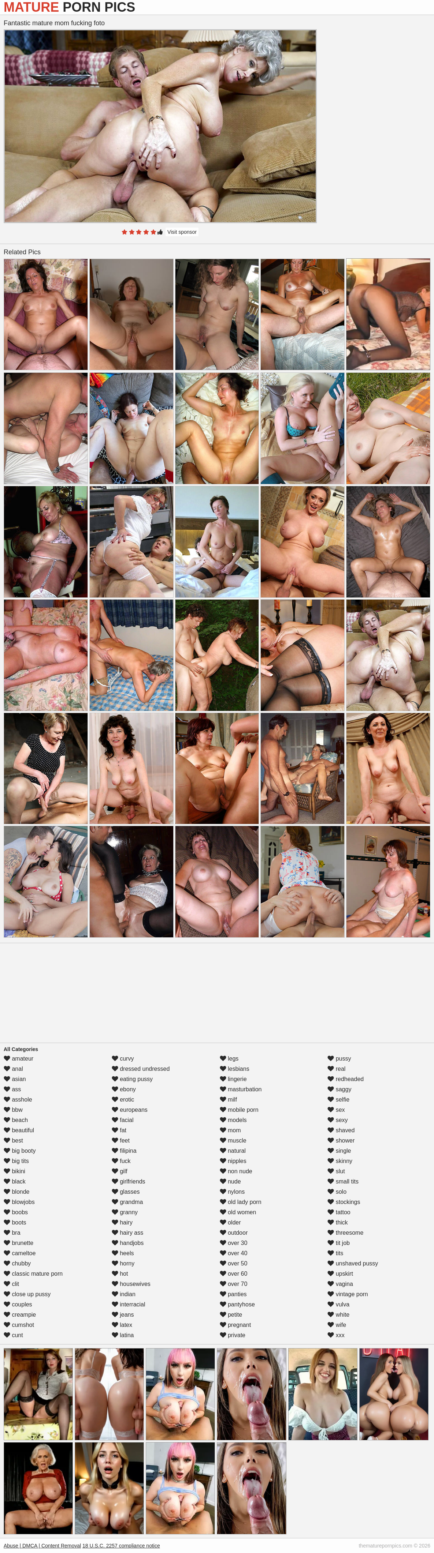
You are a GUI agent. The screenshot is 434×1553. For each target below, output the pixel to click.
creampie (20, 1315)
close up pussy (27, 1294)
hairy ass (127, 1233)
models (233, 1120)
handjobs (128, 1243)
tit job (338, 1243)
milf (228, 1099)
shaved (341, 1130)
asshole (18, 1099)
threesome (345, 1233)
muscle (233, 1140)
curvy (123, 1058)
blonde (17, 1192)
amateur (18, 1058)
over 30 (234, 1243)
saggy (339, 1089)
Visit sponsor (182, 232)
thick (337, 1222)
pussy (339, 1058)
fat (119, 1130)
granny (125, 1212)
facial (123, 1120)
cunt (13, 1335)
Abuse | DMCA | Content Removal (42, 1546)
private (232, 1335)
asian (15, 1079)
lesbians (234, 1069)
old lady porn (240, 1202)
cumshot (19, 1325)
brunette (18, 1243)
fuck (121, 1161)
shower (341, 1140)
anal (13, 1069)
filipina (124, 1151)
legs (229, 1058)
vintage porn (347, 1294)
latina (123, 1335)
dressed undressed (141, 1069)
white (338, 1315)
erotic (123, 1099)
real (336, 1069)
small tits (343, 1181)
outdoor (234, 1233)
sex (336, 1110)
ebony (124, 1089)
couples (18, 1304)
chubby (17, 1263)
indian (124, 1294)
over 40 (234, 1253)
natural (233, 1151)
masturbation (241, 1089)
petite (231, 1315)
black (15, 1181)
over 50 (234, 1263)
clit (11, 1284)
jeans (123, 1315)
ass (12, 1089)
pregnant (235, 1325)
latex (122, 1325)
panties (233, 1294)
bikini (14, 1171)
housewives (131, 1284)
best (13, 1140)
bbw (13, 1110)
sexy (337, 1120)
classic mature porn (33, 1274)
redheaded (345, 1079)
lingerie (233, 1079)
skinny (339, 1161)
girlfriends (128, 1181)
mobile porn (239, 1110)
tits (335, 1253)
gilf (119, 1171)
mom (230, 1130)
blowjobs (19, 1202)
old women (238, 1212)
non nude (236, 1171)
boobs (16, 1212)
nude (230, 1181)
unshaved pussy (352, 1263)
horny (123, 1263)
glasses (126, 1192)
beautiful (19, 1130)
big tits (16, 1161)
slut (336, 1171)
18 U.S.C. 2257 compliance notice (121, 1546)
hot (120, 1274)
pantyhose (237, 1304)
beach (16, 1120)
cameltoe (20, 1253)
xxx (335, 1335)
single (339, 1151)
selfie (338, 1099)
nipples (233, 1161)
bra (12, 1233)
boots (15, 1222)
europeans (130, 1110)
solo (336, 1192)
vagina (340, 1284)
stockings (343, 1202)
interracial (128, 1304)
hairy (122, 1222)
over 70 (234, 1284)
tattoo (338, 1212)
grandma (127, 1202)
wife (336, 1325)
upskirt (340, 1274)
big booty (20, 1151)
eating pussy (132, 1079)
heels (123, 1253)
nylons (232, 1192)
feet (121, 1140)
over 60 (234, 1274)
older (230, 1222)
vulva (338, 1304)
